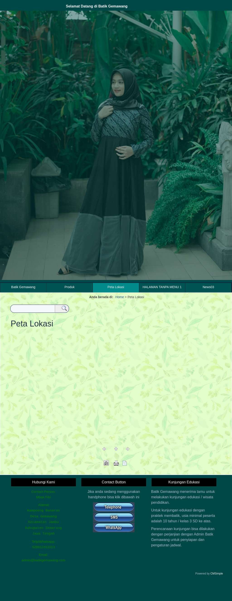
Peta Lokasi (116, 287)
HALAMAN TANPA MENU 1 (162, 287)
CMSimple (216, 571)
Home (120, 297)
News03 (208, 287)
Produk (70, 287)
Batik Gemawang (23, 287)
